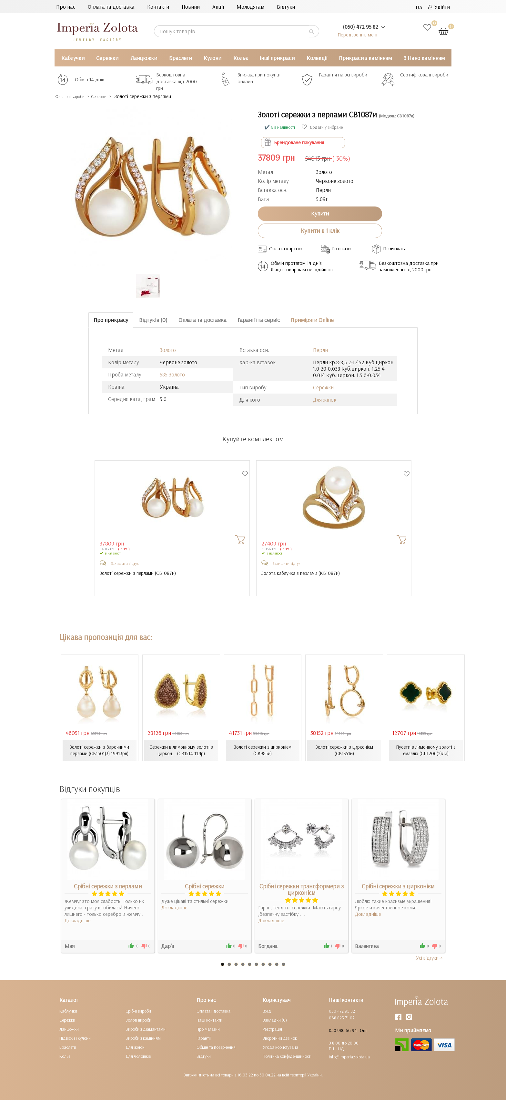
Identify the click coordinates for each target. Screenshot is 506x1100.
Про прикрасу (111, 320)
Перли (320, 349)
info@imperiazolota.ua (349, 1056)
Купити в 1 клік (320, 231)
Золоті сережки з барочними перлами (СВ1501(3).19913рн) (99, 750)
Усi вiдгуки (429, 957)
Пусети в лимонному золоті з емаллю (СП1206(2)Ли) (426, 750)
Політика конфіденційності (287, 1056)
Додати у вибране (322, 127)
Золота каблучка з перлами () (302, 573)
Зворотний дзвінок (280, 1038)
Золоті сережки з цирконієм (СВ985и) (262, 750)
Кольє (240, 58)
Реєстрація (272, 1029)
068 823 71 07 (341, 1017)
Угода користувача (280, 1047)
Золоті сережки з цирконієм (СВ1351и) (344, 750)
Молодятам (250, 6)
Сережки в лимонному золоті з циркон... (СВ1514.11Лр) (181, 750)
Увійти (439, 6)
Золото (168, 349)
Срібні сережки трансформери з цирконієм (301, 889)
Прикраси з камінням (365, 58)
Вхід (267, 1011)
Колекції (317, 58)
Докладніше (78, 920)
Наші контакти (209, 1020)
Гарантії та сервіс (259, 320)
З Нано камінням (424, 58)
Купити (320, 213)
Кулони (212, 58)
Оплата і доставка (213, 1011)
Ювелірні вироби (75, 96)
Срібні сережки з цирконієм (398, 886)
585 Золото (172, 374)
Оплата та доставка (111, 6)
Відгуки (286, 6)
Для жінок (324, 399)
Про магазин (208, 1029)
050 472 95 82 (342, 1011)
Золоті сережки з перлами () (139, 573)
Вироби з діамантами (146, 1029)
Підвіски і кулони (75, 1038)
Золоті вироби (138, 1020)
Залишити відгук (125, 563)
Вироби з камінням (143, 1038)
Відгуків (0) (153, 320)
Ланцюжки (143, 58)
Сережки (107, 58)
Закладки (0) (275, 1020)
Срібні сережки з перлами (108, 886)
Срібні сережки (205, 886)
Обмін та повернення (216, 1047)
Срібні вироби (138, 1011)
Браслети (180, 58)
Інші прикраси (277, 58)
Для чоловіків (138, 1056)
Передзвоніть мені (355, 34)
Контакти (158, 6)
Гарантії (204, 1038)
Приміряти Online (312, 320)
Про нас (65, 6)
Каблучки (73, 58)
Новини (191, 6)
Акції (218, 6)
